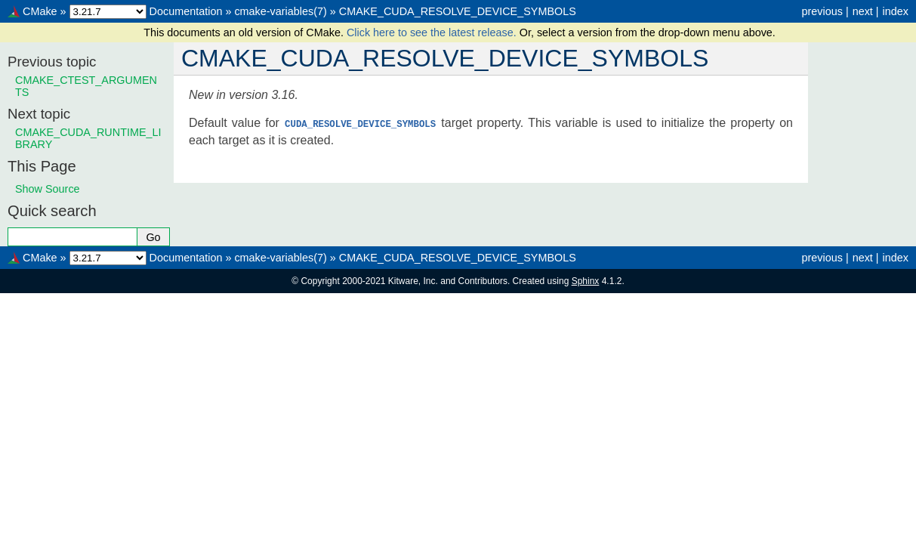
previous (821, 11)
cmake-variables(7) (280, 11)
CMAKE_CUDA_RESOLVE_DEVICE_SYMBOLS (457, 11)
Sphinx (586, 281)
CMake (40, 11)
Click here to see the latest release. (433, 32)
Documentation (186, 11)
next (863, 11)
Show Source (47, 189)
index (895, 11)
